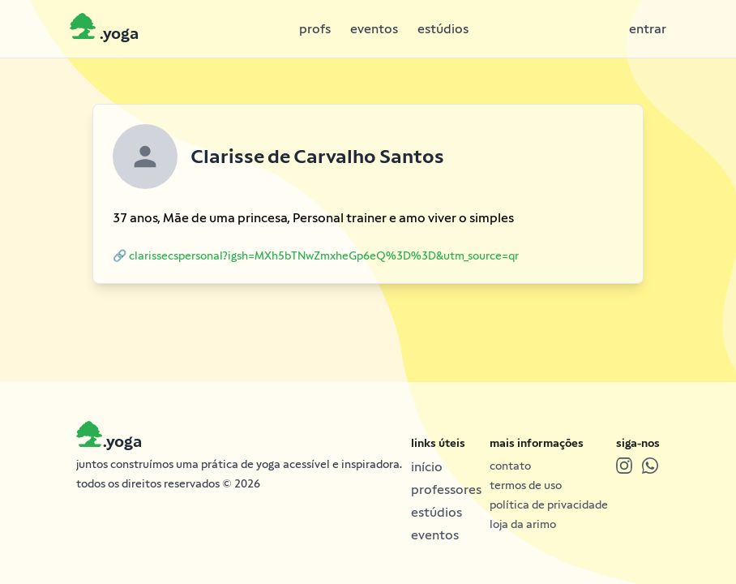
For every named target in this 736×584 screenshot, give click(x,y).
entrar (647, 28)
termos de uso (526, 485)
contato (510, 465)
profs (315, 28)
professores (446, 489)
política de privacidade (549, 504)
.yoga (122, 441)
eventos (374, 28)
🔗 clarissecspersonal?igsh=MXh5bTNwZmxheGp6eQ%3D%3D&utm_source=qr (316, 255)
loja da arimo (523, 524)
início (427, 466)
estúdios (443, 28)
